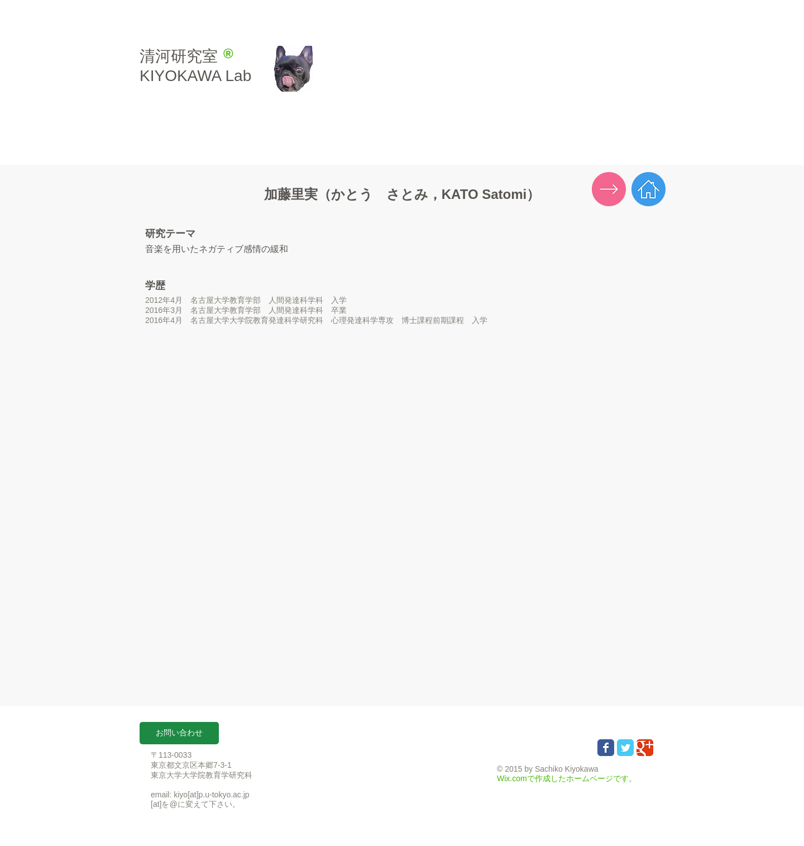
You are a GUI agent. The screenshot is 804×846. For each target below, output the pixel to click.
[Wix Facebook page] (605, 747)
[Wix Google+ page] (644, 747)
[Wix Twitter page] (625, 747)
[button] (179, 733)
